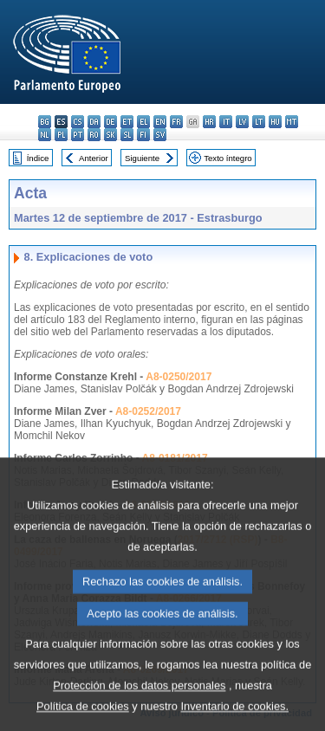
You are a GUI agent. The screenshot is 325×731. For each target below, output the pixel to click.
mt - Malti (291, 121)
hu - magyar (275, 121)
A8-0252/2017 (148, 411)
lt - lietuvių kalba (258, 121)
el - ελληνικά (143, 121)
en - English (159, 121)
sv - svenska (159, 134)
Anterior (93, 158)
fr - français (176, 121)
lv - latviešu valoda (242, 121)
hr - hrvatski (209, 121)
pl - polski (61, 134)
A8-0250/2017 (178, 377)
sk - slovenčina (110, 134)
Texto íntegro (227, 158)
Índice (38, 158)
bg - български (44, 121)
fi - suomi (143, 134)
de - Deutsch (110, 121)
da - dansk (94, 121)
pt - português (77, 134)
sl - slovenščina (126, 134)
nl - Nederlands (44, 134)
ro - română (94, 134)
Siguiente (142, 158)
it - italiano (225, 121)
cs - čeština (77, 121)
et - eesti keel (126, 121)
